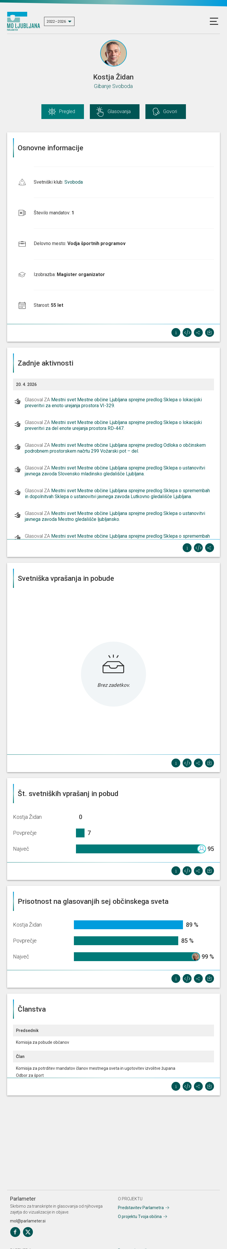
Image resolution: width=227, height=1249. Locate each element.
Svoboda (73, 182)
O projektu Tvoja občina (140, 1216)
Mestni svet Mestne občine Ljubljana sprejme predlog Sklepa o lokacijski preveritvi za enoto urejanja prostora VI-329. (113, 402)
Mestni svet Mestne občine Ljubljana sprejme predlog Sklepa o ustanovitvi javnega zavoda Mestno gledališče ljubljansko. (115, 516)
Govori (170, 111)
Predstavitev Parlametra (141, 1207)
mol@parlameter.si (28, 1221)
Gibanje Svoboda (113, 86)
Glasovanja (119, 111)
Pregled (67, 111)
